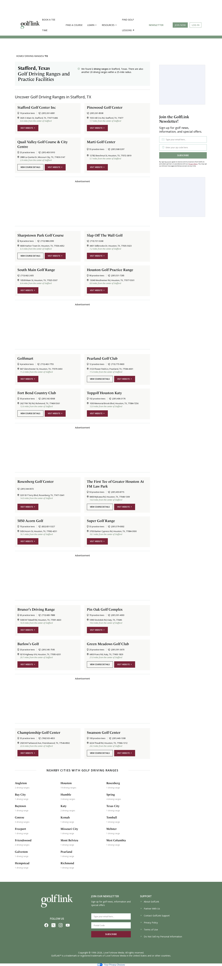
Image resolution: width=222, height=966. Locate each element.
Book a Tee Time (48, 25)
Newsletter (156, 25)
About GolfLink (149, 901)
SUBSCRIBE (183, 155)
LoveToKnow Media (113, 952)
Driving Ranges (34, 56)
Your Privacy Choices (111, 964)
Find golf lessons (128, 25)
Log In (195, 25)
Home (19, 56)
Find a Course (74, 25)
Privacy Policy (193, 164)
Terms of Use (149, 929)
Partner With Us (150, 908)
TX (46, 56)
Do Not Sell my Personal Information (161, 936)
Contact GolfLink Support (155, 915)
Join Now (180, 25)
